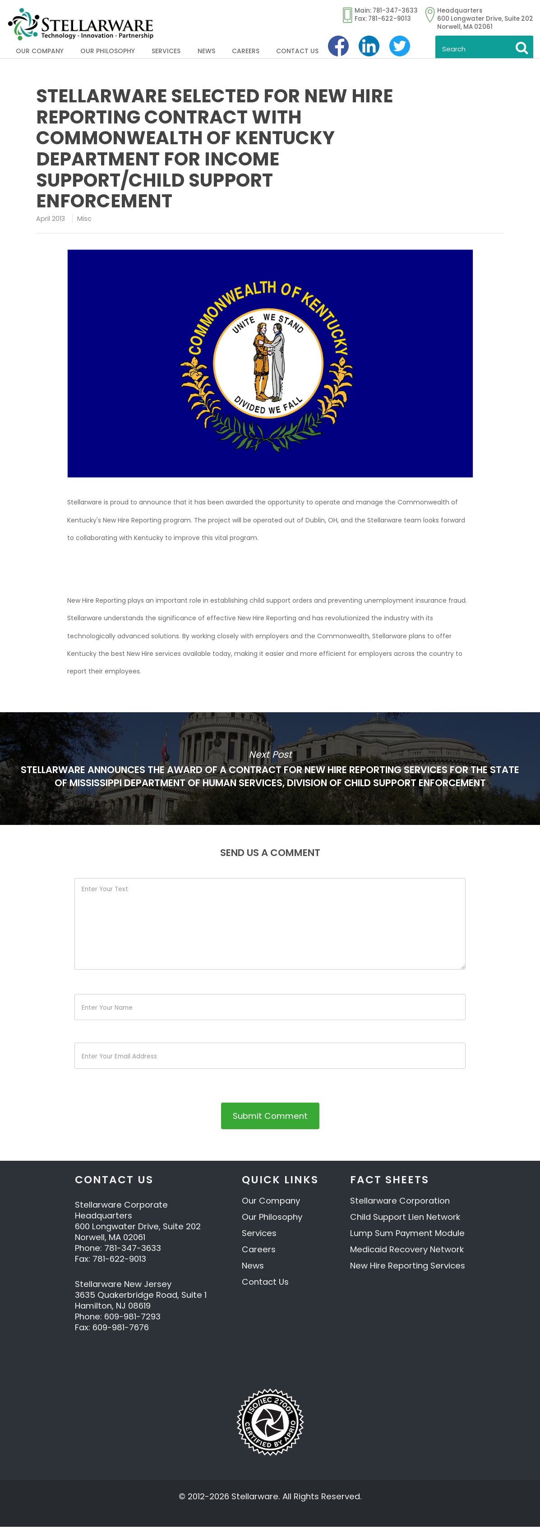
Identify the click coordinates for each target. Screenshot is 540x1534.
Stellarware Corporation (400, 1207)
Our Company (40, 50)
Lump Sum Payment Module (407, 1240)
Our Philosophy (107, 50)
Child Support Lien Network (405, 1224)
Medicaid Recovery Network (407, 1256)
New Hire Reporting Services (407, 1272)
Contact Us (297, 50)
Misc (84, 218)
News (206, 50)
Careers (245, 50)
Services (166, 50)
